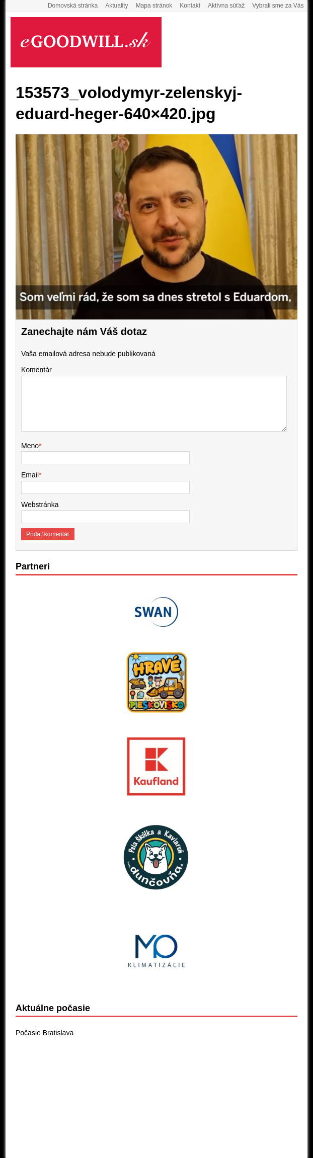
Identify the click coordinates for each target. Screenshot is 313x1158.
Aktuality (116, 5)
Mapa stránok (154, 5)
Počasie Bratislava (44, 1033)
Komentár (36, 370)
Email (30, 475)
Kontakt (190, 5)
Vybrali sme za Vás (277, 5)
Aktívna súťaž (226, 5)
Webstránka (39, 505)
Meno (30, 446)
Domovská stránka (73, 5)
